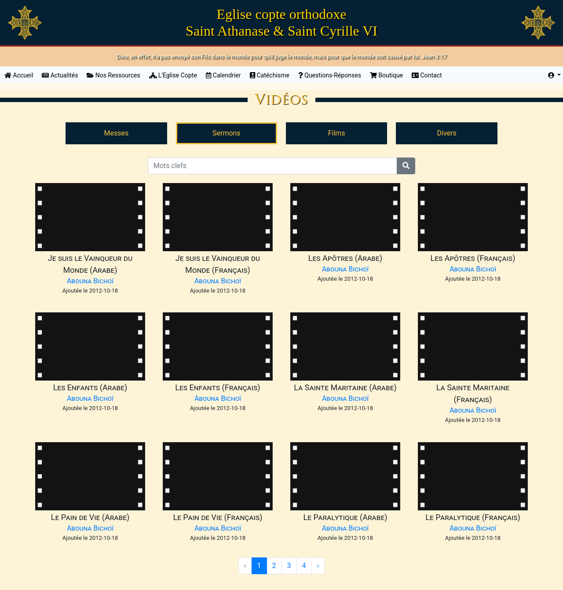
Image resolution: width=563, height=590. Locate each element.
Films (336, 133)
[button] (554, 75)
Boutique (386, 75)
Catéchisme (269, 75)
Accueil (20, 74)
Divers (446, 133)
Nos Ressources (113, 75)
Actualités (60, 75)
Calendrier (223, 75)
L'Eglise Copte (173, 75)
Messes (116, 133)
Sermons (226, 133)
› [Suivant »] (318, 565)
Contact (427, 75)
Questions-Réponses (329, 75)
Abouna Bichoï (90, 281)
